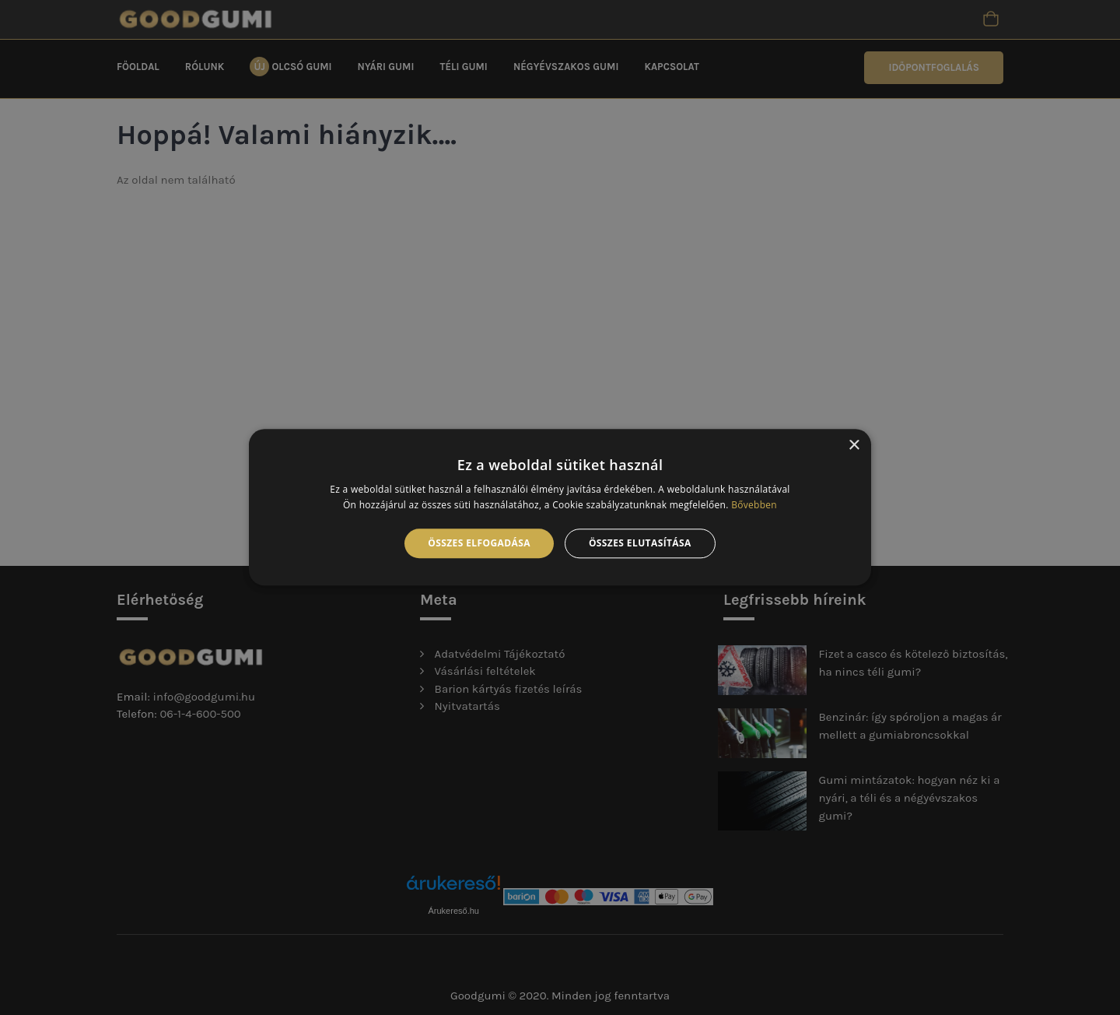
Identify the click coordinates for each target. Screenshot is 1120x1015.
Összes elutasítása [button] (640, 543)
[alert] (560, 507)
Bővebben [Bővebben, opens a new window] (754, 505)
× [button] (853, 445)
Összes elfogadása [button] (479, 543)
